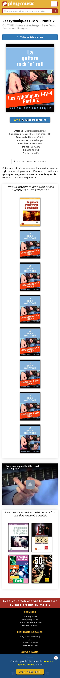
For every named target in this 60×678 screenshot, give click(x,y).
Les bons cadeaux (30, 625)
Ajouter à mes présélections (31, 161)
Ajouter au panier (30, 119)
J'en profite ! (30, 672)
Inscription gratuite (30, 619)
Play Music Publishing (30, 637)
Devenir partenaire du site (30, 622)
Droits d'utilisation (30, 645)
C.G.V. (30, 640)
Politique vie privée (30, 643)
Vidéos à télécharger (30, 37)
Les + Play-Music (30, 617)
